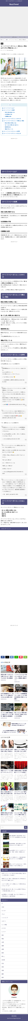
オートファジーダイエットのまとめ (11, 133)
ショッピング (5, 917)
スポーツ (4, 921)
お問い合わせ (14, 37)
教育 (3, 952)
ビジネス (4, 928)
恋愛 (3, 949)
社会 (3, 963)
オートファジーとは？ (8, 108)
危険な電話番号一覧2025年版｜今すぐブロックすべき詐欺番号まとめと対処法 (17, 837)
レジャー (4, 931)
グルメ (3, 914)
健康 (2, 43)
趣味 (3, 973)
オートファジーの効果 (8, 110)
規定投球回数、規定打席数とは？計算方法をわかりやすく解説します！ (17, 844)
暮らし (3, 956)
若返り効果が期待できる (10, 112)
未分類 (3, 959)
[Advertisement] (14, 21)
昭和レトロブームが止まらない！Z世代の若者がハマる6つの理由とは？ (17, 865)
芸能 (3, 970)
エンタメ (4, 910)
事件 (3, 935)
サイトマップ (7, 37)
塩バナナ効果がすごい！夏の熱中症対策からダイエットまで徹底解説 (17, 858)
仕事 (3, 942)
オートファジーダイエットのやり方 (11, 118)
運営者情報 (14, 1016)
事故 (3, 938)
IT (2, 903)
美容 (3, 966)
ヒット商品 (4, 924)
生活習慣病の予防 (8, 114)
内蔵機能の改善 (8, 116)
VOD (3, 907)
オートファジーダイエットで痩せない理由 (13, 120)
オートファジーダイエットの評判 (11, 131)
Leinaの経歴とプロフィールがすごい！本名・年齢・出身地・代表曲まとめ (17, 851)
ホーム (2, 37)
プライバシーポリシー (23, 37)
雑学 (3, 977)
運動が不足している (9, 129)
